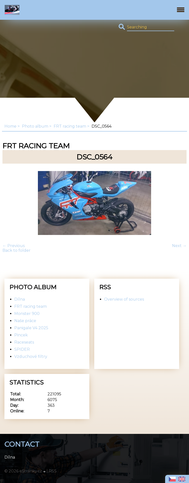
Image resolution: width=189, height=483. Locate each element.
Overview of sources (124, 299)
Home (10, 126)
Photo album (35, 126)
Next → (179, 245)
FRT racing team (70, 126)
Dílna (19, 299)
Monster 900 (27, 313)
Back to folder (16, 250)
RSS (53, 471)
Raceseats (24, 342)
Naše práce (25, 320)
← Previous (13, 245)
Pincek (21, 335)
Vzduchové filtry (30, 356)
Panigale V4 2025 (31, 328)
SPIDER (22, 349)
